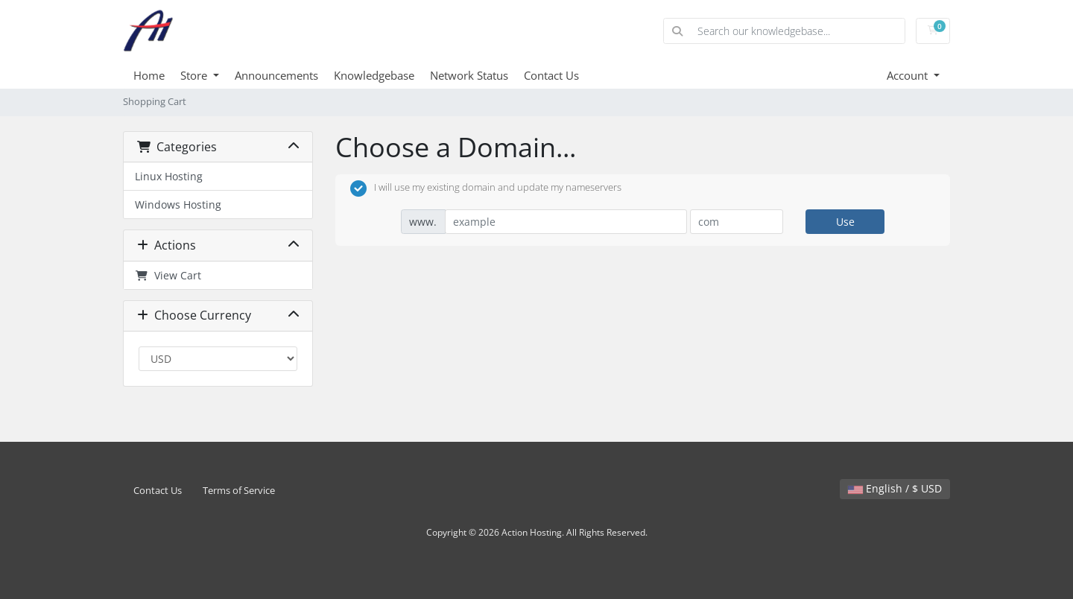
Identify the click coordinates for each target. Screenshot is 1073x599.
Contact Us (551, 75)
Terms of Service (239, 490)
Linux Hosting (169, 176)
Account (909, 75)
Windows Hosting (178, 204)
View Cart (168, 275)
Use (845, 222)
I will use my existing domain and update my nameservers (485, 188)
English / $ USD (895, 488)
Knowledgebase (374, 75)
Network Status (469, 75)
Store (195, 75)
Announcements (276, 75)
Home (149, 75)
